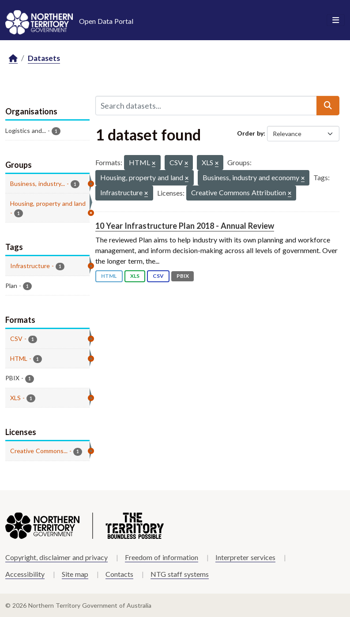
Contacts (119, 574)
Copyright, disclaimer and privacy (56, 557)
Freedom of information (161, 557)
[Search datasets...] (206, 105)
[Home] (13, 58)
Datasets (44, 58)
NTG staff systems (180, 574)
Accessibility (25, 574)
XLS (134, 276)
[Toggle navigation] (336, 20)
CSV (158, 276)
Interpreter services (245, 557)
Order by (250, 133)
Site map (75, 574)
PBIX (183, 276)
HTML (109, 276)
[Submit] (327, 105)
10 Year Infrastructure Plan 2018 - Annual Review (184, 226)
